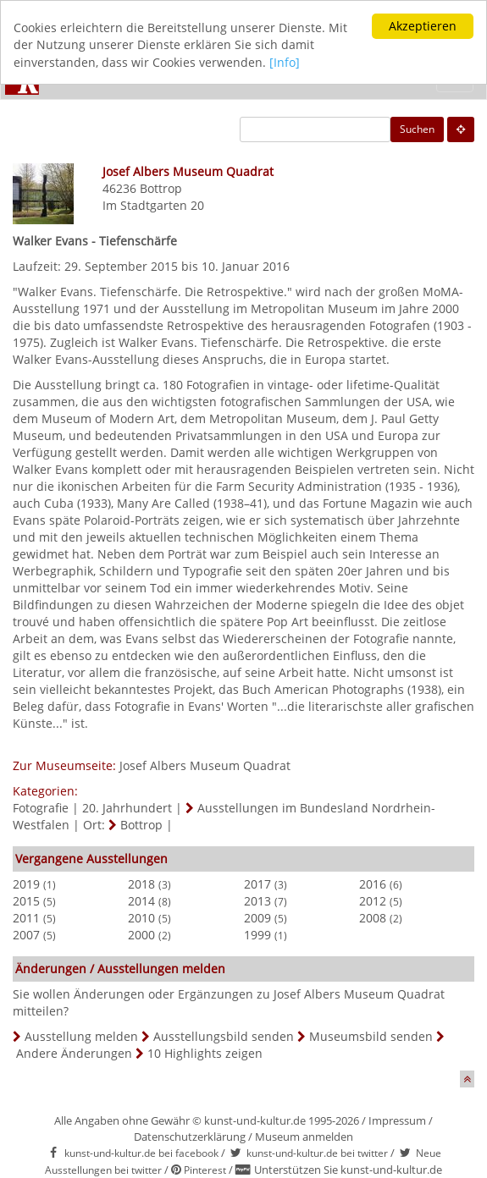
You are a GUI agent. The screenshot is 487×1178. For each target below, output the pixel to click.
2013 (257, 901)
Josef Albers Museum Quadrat (205, 765)
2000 (141, 935)
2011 (26, 918)
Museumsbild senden (371, 1036)
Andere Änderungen (74, 1053)
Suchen (417, 129)
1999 (257, 935)
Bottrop (161, 188)
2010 (141, 918)
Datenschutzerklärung (190, 1136)
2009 (257, 918)
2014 (141, 901)
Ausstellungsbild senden (223, 1036)
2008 (372, 918)
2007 (26, 935)
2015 (26, 901)
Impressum (397, 1120)
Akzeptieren (423, 26)
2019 (26, 884)
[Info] (284, 62)
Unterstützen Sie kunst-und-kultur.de (348, 1169)
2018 (141, 884)
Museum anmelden (304, 1136)
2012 (372, 901)
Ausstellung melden (81, 1036)
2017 (257, 884)
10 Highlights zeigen (205, 1053)
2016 (372, 884)
